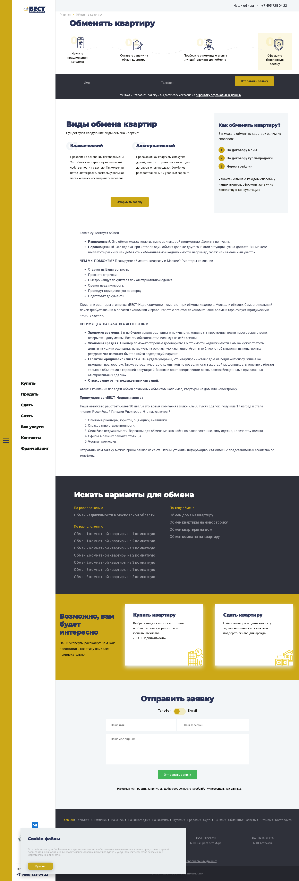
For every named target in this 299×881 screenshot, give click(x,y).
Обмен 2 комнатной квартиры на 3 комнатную (114, 562)
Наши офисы (243, 6)
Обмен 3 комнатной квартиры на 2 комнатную (114, 577)
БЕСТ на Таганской (263, 837)
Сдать (207, 820)
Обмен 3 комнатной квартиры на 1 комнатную (114, 569)
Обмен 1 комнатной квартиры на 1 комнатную (114, 534)
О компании (99, 820)
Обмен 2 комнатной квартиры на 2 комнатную (114, 555)
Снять (220, 820)
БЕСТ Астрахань (263, 843)
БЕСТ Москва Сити (91, 843)
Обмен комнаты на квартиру (195, 536)
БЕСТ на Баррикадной (149, 837)
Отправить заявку (254, 81)
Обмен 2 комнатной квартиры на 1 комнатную (114, 548)
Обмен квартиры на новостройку (199, 522)
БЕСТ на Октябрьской (148, 843)
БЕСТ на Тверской (91, 837)
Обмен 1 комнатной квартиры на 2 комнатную (114, 541)
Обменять (235, 820)
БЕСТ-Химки (91, 848)
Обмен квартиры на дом (191, 529)
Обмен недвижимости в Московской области (114, 515)
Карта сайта (283, 820)
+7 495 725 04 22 (274, 6)
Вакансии (117, 820)
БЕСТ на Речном (206, 837)
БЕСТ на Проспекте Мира (206, 843)
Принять (39, 865)
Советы (251, 820)
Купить (178, 820)
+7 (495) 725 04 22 (32, 874)
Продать (193, 820)
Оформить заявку (129, 202)
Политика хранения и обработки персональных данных (177, 861)
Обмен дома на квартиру (191, 515)
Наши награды (138, 820)
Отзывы (265, 820)
